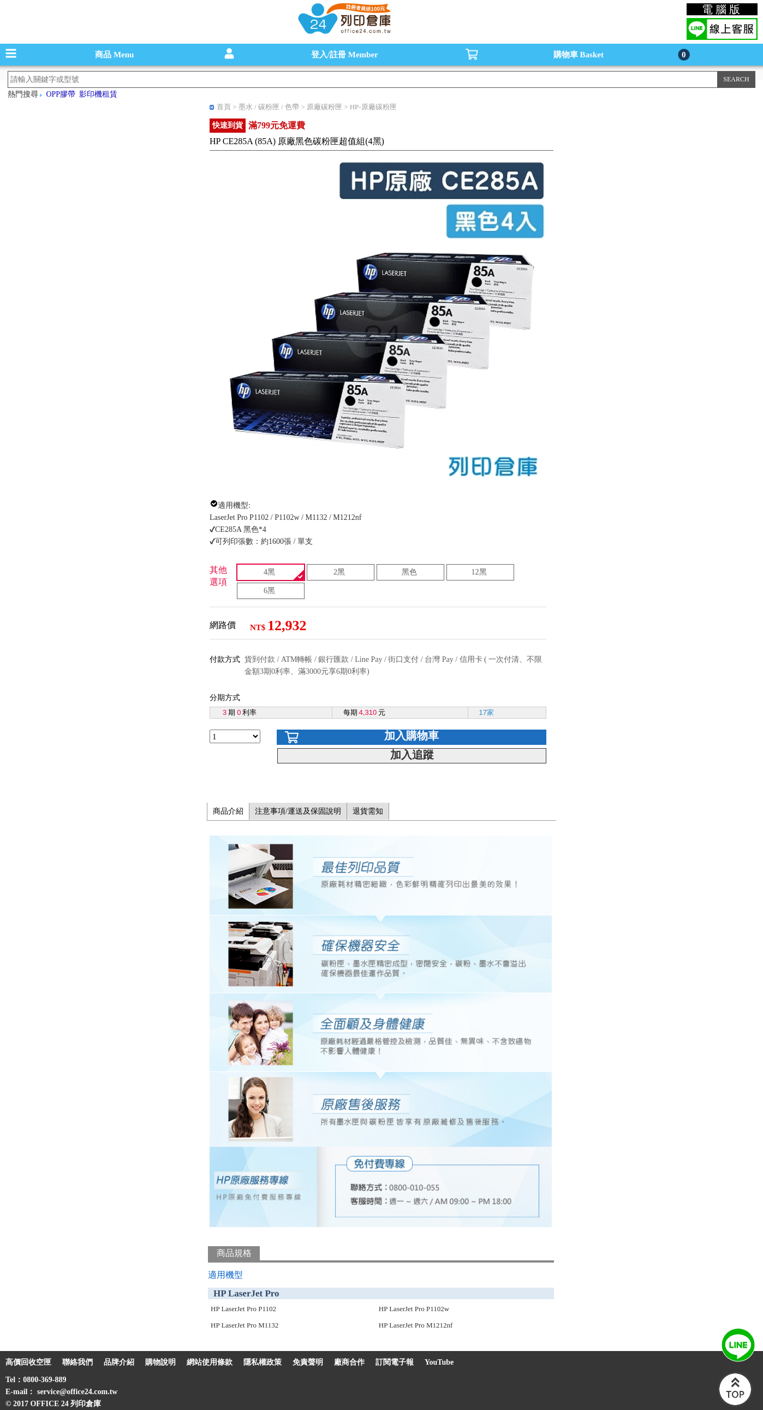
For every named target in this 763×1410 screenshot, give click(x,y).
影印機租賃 (98, 94)
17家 (486, 712)
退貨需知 (368, 811)
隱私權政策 (262, 1362)
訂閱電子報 (394, 1362)
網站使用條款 (210, 1362)
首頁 (224, 107)
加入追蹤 (412, 755)
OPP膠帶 (60, 94)
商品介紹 (228, 811)
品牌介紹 (119, 1362)
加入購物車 (411, 736)
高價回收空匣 (28, 1362)
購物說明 (160, 1362)
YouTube (439, 1362)
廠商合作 (349, 1362)
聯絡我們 (77, 1362)
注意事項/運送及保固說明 (298, 811)
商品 (114, 54)
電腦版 (722, 9)
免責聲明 (308, 1362)
